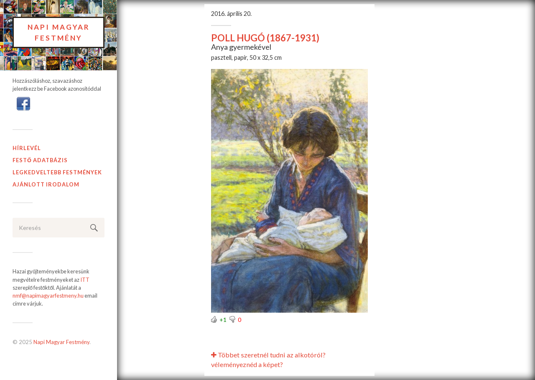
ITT (84, 279)
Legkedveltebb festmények (57, 172)
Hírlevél (27, 148)
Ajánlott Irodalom (46, 184)
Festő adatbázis (40, 160)
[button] (23, 103)
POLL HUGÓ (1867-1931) (265, 37)
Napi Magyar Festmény (59, 32)
